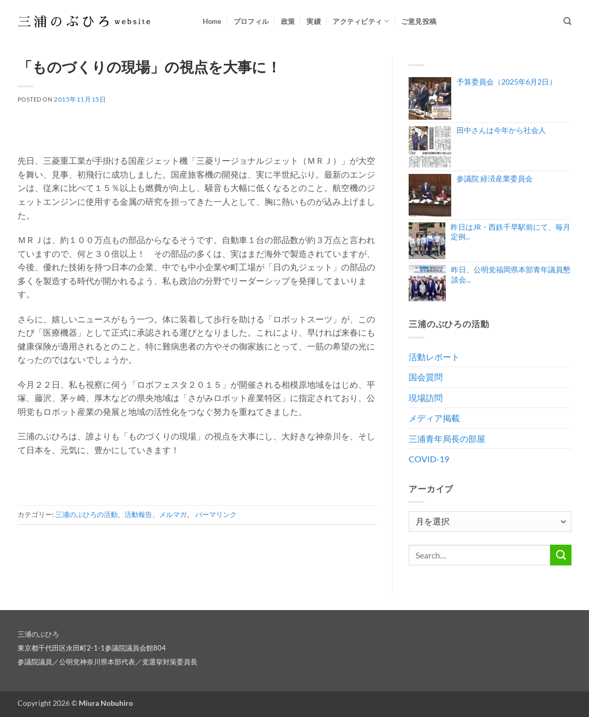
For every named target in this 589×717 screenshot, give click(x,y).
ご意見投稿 (418, 21)
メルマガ (173, 514)
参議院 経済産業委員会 (495, 178)
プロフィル (251, 21)
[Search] (567, 21)
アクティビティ (361, 21)
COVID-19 (429, 459)
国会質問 (426, 377)
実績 (313, 21)
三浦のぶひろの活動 (86, 514)
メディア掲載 (434, 418)
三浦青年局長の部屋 (447, 438)
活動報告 (138, 514)
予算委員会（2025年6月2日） (507, 81)
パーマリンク (216, 514)
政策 (288, 21)
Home (212, 21)
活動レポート (434, 357)
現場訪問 (426, 398)
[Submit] (560, 555)
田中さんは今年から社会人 (501, 130)
